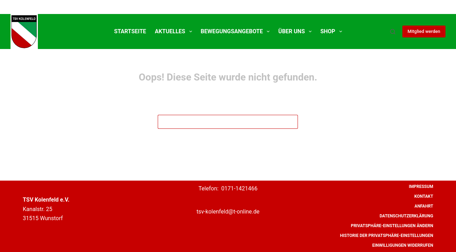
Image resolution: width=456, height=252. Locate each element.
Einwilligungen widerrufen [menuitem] (402, 245)
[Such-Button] (291, 122)
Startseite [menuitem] (130, 31)
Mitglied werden (424, 31)
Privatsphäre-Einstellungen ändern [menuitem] (392, 225)
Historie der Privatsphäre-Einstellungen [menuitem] (386, 235)
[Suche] (392, 31)
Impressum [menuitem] (421, 186)
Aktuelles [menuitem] (175, 31)
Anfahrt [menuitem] (424, 206)
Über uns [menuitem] (296, 31)
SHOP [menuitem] (332, 31)
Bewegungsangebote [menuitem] (236, 31)
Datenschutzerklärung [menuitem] (406, 216)
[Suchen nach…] (221, 122)
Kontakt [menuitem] (423, 196)
